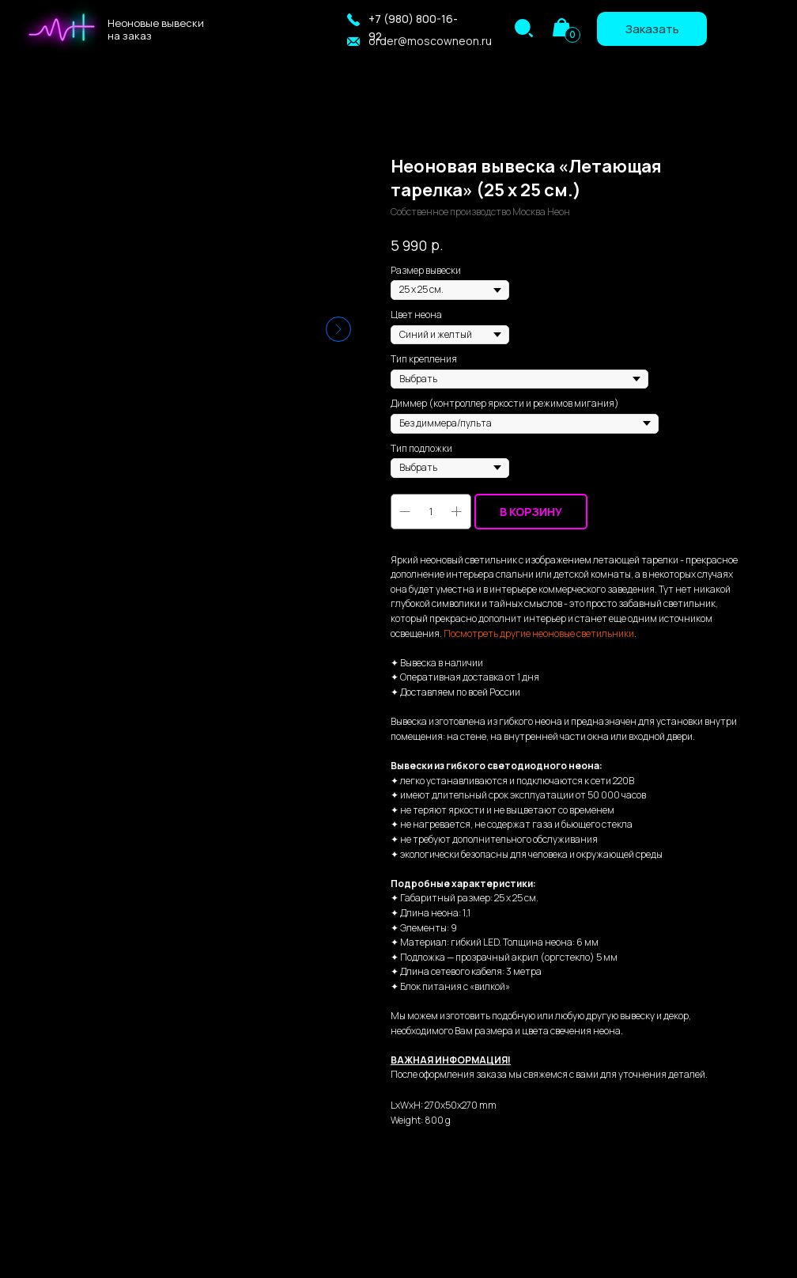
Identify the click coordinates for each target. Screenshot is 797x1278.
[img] (524, 28)
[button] (353, 19)
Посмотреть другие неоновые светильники (539, 633)
